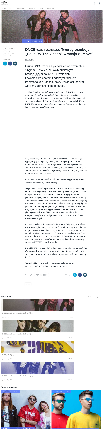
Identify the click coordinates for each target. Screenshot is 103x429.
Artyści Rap (50, 8)
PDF (37, 265)
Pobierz (21, 307)
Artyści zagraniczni (35, 8)
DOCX (45, 265)
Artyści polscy (19, 8)
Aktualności (6, 8)
